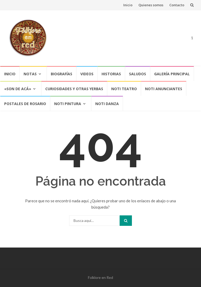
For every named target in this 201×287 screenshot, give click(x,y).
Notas (30, 73)
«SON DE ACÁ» (17, 88)
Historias (111, 73)
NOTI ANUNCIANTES (163, 88)
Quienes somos (150, 5)
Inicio (127, 5)
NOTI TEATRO (124, 88)
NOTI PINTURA (67, 103)
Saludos (137, 73)
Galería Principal (172, 73)
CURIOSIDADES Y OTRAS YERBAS (74, 88)
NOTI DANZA (107, 103)
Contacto (176, 5)
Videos (86, 73)
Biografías (61, 73)
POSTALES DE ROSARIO (25, 103)
